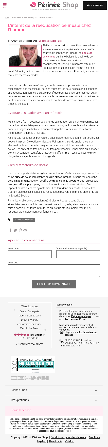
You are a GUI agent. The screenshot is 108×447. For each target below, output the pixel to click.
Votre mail (71, 248)
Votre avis (13, 262)
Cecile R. (40, 334)
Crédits (69, 441)
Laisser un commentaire (54, 284)
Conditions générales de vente (68, 437)
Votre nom (13, 248)
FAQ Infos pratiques (81, 316)
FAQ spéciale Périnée (76, 319)
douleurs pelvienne (24, 220)
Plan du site (55, 441)
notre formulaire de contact (81, 333)
